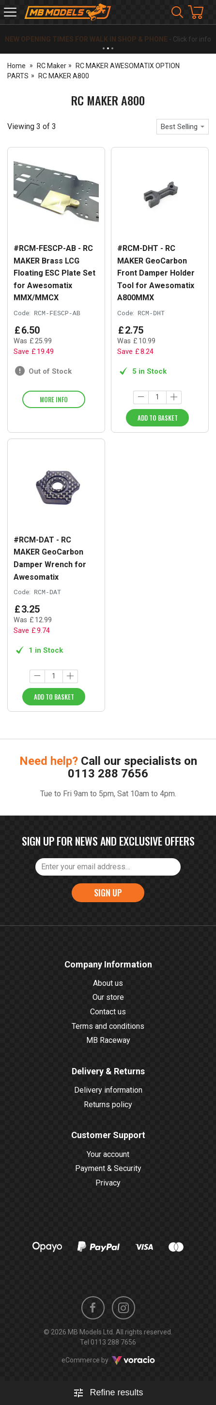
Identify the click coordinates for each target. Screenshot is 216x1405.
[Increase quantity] (174, 397)
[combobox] (182, 126)
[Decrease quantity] (141, 397)
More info (54, 399)
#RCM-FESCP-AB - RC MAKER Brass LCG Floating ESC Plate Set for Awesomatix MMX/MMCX (54, 273)
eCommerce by (108, 1360)
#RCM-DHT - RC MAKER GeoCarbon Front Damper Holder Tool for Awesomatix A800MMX (156, 273)
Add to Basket (158, 418)
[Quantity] (157, 397)
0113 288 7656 (108, 773)
